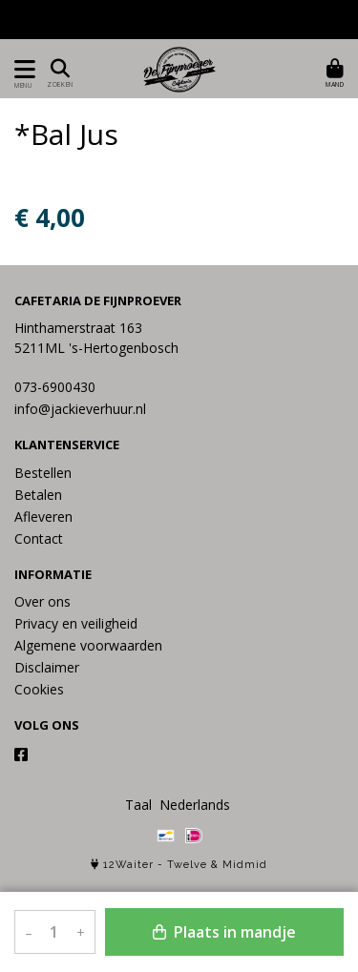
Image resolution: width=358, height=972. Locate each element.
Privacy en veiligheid (75, 623)
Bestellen (43, 473)
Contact (38, 538)
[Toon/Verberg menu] (21, 69)
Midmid (244, 864)
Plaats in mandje (224, 931)
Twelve (187, 864)
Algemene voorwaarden (88, 645)
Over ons (42, 601)
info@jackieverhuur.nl (80, 409)
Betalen (38, 495)
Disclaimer (46, 667)
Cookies (39, 689)
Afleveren (43, 516)
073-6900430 (54, 387)
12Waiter (128, 864)
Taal (138, 805)
